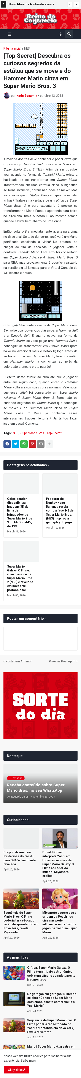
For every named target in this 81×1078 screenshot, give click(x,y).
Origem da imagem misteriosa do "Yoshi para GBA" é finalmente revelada (19, 858)
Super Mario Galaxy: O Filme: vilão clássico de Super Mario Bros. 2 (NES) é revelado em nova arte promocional (20, 578)
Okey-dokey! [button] (16, 1070)
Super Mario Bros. (33, 433)
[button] (70, 4)
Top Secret (54, 433)
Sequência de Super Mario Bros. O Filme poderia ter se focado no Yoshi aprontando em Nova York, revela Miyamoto (20, 922)
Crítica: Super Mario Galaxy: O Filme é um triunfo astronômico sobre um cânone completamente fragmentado (51, 973)
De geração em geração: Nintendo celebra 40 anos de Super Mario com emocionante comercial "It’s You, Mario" (51, 1000)
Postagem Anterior (19, 661)
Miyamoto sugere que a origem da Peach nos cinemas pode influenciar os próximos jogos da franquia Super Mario (59, 922)
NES (27, 48)
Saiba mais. (29, 1060)
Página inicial (12, 48)
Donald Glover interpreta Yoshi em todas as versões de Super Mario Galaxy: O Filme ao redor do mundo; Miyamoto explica (58, 864)
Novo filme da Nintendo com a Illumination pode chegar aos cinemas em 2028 (31, 5)
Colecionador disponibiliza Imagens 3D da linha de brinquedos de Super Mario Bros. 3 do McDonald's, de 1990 (20, 512)
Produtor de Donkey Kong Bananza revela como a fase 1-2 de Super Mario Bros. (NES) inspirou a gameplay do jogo (59, 510)
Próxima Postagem (62, 661)
